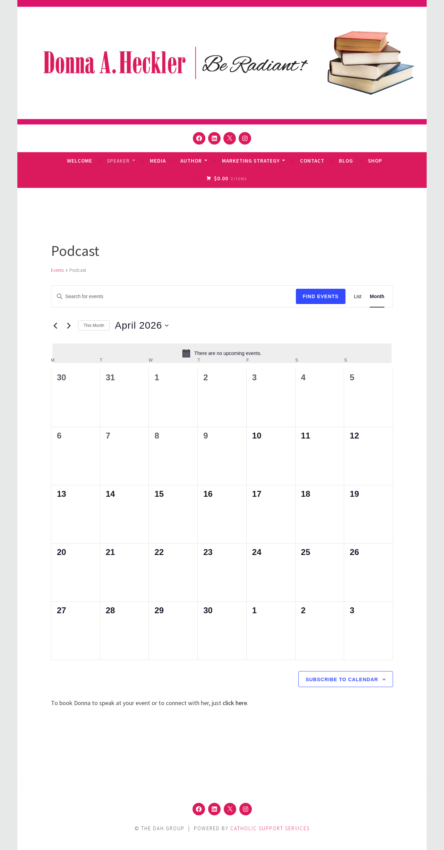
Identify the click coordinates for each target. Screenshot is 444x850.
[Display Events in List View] (357, 296)
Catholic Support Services (270, 828)
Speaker (118, 160)
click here (235, 703)
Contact (312, 160)
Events (57, 270)
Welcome (79, 160)
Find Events (321, 296)
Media (158, 160)
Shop (375, 160)
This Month (94, 325)
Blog (346, 160)
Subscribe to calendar (342, 679)
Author (191, 160)
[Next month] (69, 325)
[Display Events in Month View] (377, 296)
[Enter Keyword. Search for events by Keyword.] (173, 296)
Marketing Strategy (251, 160)
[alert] (222, 353)
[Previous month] (55, 325)
